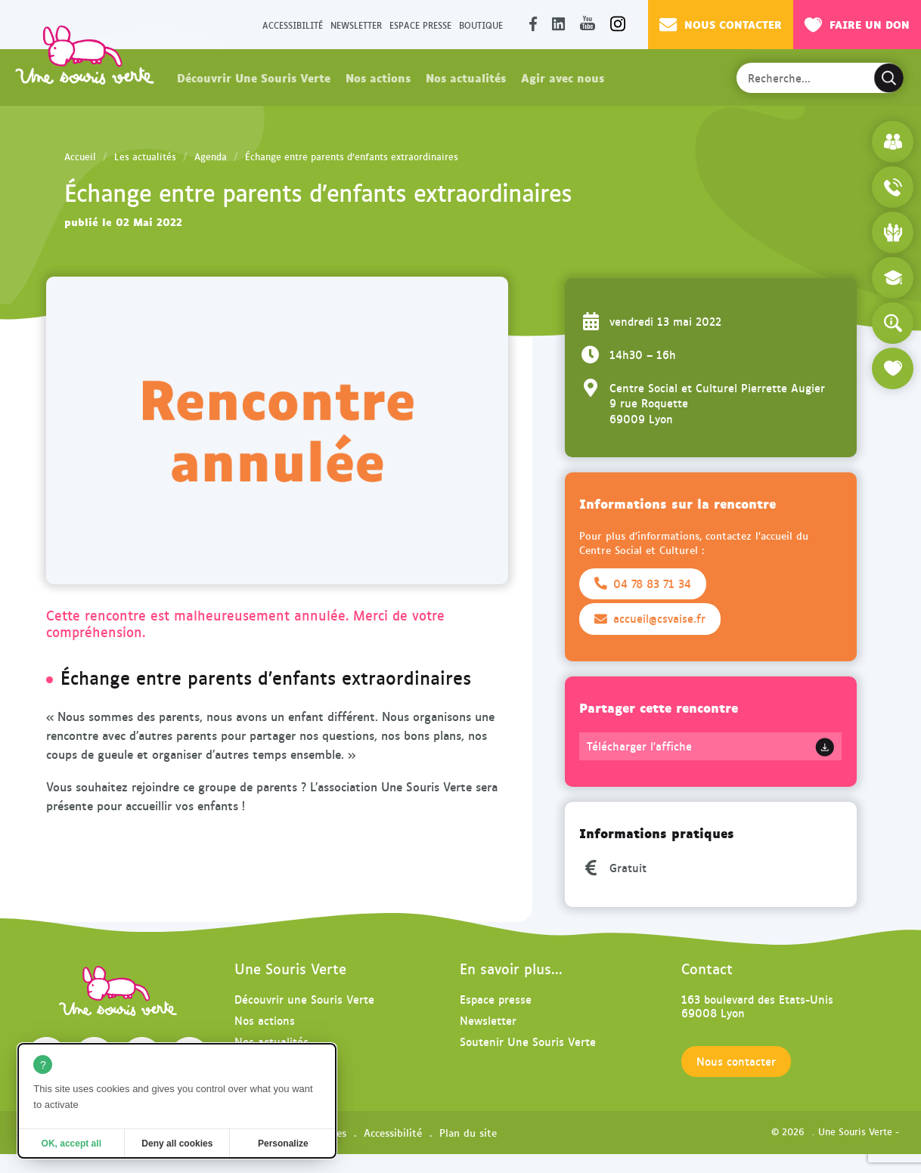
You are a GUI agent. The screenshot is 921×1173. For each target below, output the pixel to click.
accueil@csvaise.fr (649, 618)
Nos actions (378, 77)
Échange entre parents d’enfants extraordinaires (351, 156)
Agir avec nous (562, 77)
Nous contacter (720, 24)
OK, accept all (71, 1143)
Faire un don (857, 24)
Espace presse (420, 24)
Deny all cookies (176, 1143)
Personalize (283, 1143)
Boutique (481, 24)
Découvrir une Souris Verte (304, 998)
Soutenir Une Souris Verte (528, 1041)
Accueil (80, 156)
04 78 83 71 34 (642, 583)
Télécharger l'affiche (639, 746)
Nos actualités (466, 77)
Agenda (210, 156)
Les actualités (145, 156)
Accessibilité (292, 24)
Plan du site (468, 1132)
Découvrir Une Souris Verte (253, 77)
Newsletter (356, 24)
